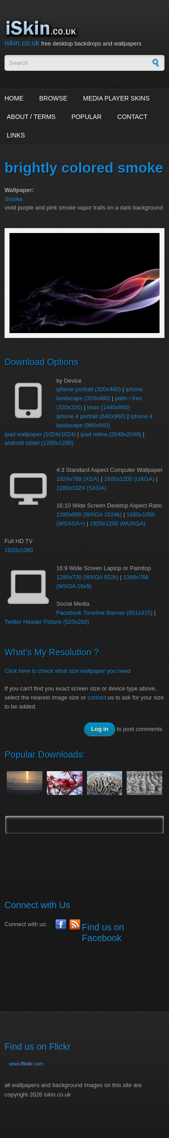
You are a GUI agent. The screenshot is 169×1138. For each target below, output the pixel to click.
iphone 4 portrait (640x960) (91, 416)
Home (14, 98)
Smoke (14, 199)
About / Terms (31, 116)
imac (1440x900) (108, 407)
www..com (26, 1063)
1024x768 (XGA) (77, 478)
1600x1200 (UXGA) (129, 478)
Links (16, 135)
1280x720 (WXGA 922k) (87, 577)
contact (96, 697)
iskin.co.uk (22, 43)
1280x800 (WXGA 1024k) (89, 514)
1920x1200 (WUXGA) (118, 523)
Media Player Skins (116, 98)
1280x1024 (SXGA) (81, 487)
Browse (53, 98)
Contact (132, 116)
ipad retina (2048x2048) (110, 434)
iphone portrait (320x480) (88, 389)
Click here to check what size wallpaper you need (68, 670)
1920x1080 (19, 550)
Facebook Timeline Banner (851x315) (104, 612)
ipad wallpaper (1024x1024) (40, 434)
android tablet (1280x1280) (39, 442)
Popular (86, 116)
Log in (99, 729)
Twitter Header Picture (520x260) (47, 621)
